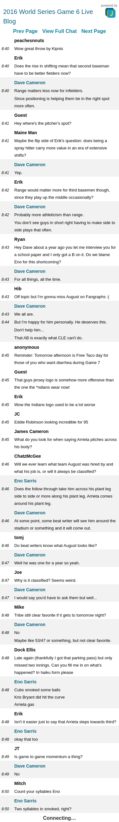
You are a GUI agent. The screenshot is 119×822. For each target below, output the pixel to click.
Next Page (93, 31)
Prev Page (25, 31)
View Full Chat (59, 31)
